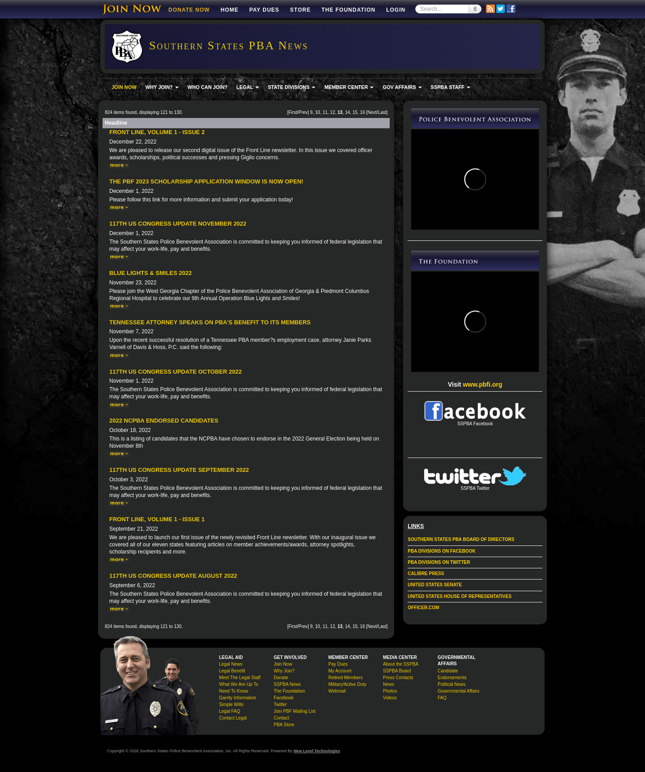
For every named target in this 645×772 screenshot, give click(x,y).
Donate (281, 677)
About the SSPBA (400, 664)
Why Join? (284, 670)
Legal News (230, 664)
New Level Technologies (316, 751)
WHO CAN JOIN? (208, 87)
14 (347, 112)
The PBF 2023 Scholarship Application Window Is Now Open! (206, 181)
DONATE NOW (189, 10)
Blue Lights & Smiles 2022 (150, 273)
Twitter (280, 704)
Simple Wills (231, 704)
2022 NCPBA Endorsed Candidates (163, 420)
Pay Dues (264, 10)
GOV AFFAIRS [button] (402, 87)
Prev (303, 112)
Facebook (283, 697)
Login (395, 10)
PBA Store (284, 724)
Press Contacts (398, 677)
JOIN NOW (124, 87)
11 (324, 112)
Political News (451, 684)
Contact (281, 717)
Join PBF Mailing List (294, 711)
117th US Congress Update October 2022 (175, 371)
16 (362, 112)
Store (300, 10)
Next (372, 112)
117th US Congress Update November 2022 (177, 223)
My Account (340, 670)
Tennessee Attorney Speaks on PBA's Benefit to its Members (210, 322)
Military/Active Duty (347, 684)
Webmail (337, 691)
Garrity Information (237, 697)
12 (332, 112)
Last (382, 112)
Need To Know (233, 691)
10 (317, 112)
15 (355, 112)
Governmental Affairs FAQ (458, 694)
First (292, 112)
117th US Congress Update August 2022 (173, 575)
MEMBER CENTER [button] (349, 87)
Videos (389, 697)
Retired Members (345, 677)
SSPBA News (287, 684)
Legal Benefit (232, 670)
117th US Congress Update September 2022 (179, 470)
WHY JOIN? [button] (162, 87)
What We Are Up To (238, 684)
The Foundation (348, 10)
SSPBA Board (397, 670)
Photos (390, 691)
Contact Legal (233, 717)
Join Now (283, 664)
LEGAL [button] (247, 87)
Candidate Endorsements (452, 674)
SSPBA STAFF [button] (450, 87)
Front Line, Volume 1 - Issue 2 (157, 132)
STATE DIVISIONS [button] (291, 87)
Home (229, 10)
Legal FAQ (229, 711)
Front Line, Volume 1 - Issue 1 (157, 519)
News (388, 684)
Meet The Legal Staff (239, 677)
